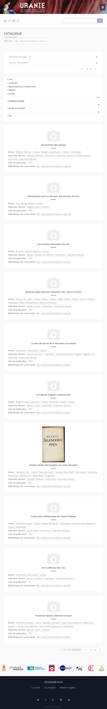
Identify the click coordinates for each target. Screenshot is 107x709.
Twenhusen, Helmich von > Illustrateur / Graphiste (31, 475)
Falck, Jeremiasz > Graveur (51, 472)
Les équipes (50, 687)
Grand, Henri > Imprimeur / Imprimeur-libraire (48, 530)
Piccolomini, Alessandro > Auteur (31, 350)
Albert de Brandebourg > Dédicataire (56, 626)
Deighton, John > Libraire (38, 206)
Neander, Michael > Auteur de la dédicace (62, 622)
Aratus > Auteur (49, 299)
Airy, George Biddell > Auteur (29, 203)
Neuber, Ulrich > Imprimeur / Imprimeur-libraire (49, 405)
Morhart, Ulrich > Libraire (38, 629)
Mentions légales (68, 687)
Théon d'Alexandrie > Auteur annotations (38, 302)
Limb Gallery (53, 706)
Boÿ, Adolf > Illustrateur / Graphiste (80, 472)
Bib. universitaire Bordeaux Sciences (31, 41)
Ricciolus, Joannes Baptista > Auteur (32, 251)
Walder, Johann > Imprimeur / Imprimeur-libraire (49, 306)
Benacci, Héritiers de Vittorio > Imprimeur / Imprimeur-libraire (55, 254)
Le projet (35, 687)
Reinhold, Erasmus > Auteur (29, 622)
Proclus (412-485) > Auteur (28, 299)
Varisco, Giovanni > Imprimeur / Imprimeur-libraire (50, 354)
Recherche (100, 20)
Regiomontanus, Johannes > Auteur (32, 401)
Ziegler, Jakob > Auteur (67, 299)
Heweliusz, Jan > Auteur (27, 472)
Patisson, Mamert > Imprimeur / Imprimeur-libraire (50, 155)
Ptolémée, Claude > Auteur (62, 401)
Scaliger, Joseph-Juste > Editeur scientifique (61, 151)
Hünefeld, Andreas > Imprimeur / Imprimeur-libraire (51, 479)
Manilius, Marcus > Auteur (28, 151)
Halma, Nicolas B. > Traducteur (56, 523)
